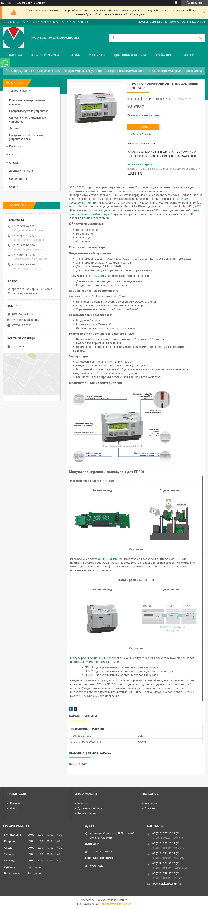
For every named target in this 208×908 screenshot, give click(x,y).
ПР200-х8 (97, 275)
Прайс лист (16, 146)
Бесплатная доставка (141, 143)
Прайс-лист (164, 55)
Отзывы (14, 162)
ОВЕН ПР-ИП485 (108, 558)
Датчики (14, 128)
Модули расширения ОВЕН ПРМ (91, 658)
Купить (143, 126)
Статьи (188, 55)
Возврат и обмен (88, 813)
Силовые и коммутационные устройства (27, 119)
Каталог (82, 803)
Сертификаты (18, 178)
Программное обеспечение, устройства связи (27, 137)
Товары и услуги (44, 55)
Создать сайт (23, 2)
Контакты (97, 55)
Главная (14, 55)
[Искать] (200, 38)
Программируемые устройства (85, 71)
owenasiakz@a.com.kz (26, 319)
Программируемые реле (127, 71)
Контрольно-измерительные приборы (27, 102)
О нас (75, 55)
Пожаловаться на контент (115, 903)
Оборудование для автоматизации (36, 71)
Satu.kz (122, 900)
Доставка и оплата (130, 55)
